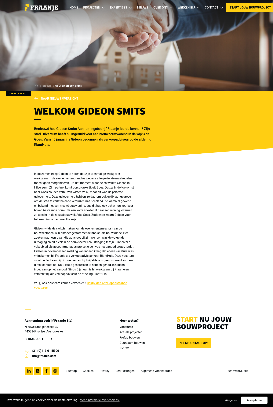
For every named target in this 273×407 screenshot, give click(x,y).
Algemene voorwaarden (156, 371)
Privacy (104, 371)
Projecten (94, 7)
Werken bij (189, 7)
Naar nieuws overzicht (56, 98)
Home (74, 7)
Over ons (163, 7)
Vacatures (126, 327)
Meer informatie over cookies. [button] (100, 400)
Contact (214, 7)
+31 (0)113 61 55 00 (42, 351)
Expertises (121, 7)
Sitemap (71, 371)
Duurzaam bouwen (132, 343)
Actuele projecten (130, 332)
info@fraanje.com (40, 356)
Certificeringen (125, 371)
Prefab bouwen (129, 337)
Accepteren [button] (254, 400)
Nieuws (142, 7)
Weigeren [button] (231, 400)
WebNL (238, 371)
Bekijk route (35, 339)
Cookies (88, 371)
